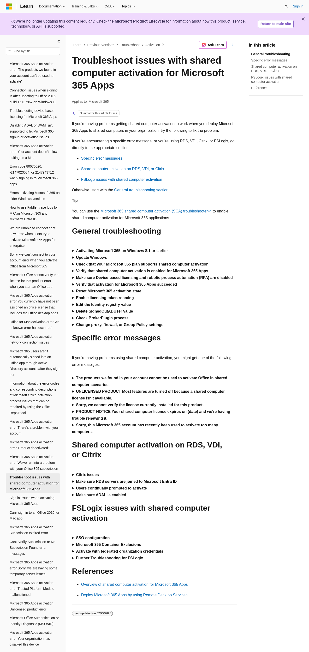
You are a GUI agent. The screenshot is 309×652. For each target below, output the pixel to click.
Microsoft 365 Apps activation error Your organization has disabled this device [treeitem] (31, 625)
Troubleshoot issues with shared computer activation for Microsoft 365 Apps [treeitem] (34, 470)
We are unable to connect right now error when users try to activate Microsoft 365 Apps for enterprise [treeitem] (32, 224)
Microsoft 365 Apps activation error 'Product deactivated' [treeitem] (31, 432)
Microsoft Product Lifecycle (140, 21)
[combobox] (33, 51)
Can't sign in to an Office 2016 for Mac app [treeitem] (34, 502)
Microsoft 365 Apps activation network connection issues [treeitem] (31, 326)
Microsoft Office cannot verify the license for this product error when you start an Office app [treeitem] (34, 267)
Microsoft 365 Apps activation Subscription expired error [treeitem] (31, 517)
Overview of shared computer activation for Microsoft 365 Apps (134, 584)
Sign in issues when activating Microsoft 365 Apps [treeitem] (32, 488)
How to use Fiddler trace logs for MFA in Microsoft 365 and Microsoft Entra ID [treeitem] (34, 200)
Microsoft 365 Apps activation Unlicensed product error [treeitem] (31, 593)
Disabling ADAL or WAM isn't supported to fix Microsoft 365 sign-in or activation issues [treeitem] (32, 118)
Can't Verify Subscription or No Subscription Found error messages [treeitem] (32, 534)
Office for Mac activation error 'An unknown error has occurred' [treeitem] (34, 312)
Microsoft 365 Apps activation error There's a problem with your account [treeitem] (34, 414)
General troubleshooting (270, 54)
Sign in (298, 6)
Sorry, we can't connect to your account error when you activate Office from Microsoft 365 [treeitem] (33, 247)
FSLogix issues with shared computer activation (121, 179)
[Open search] (286, 6)
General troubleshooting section (141, 190)
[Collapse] (59, 41)
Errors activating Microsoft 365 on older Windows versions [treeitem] (35, 182)
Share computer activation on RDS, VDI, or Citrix (122, 169)
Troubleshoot (129, 45)
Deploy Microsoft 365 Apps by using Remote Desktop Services (134, 595)
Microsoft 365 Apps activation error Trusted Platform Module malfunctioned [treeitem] (32, 575)
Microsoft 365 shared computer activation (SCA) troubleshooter (154, 211)
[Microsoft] (9, 6)
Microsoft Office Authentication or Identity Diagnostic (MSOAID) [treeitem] (34, 608)
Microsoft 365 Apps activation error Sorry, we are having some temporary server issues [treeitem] (33, 555)
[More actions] (233, 45)
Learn (77, 45)
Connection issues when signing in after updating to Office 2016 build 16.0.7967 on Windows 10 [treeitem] (34, 83)
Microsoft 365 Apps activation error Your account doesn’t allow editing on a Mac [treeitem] (33, 138)
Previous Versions (100, 45)
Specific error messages (101, 158)
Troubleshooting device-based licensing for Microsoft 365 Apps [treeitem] (33, 100)
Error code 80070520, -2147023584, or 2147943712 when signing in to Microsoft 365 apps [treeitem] (34, 162)
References (259, 88)
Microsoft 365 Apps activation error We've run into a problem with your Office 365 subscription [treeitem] (34, 449)
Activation (152, 45)
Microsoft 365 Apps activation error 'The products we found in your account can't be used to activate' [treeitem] (33, 59)
